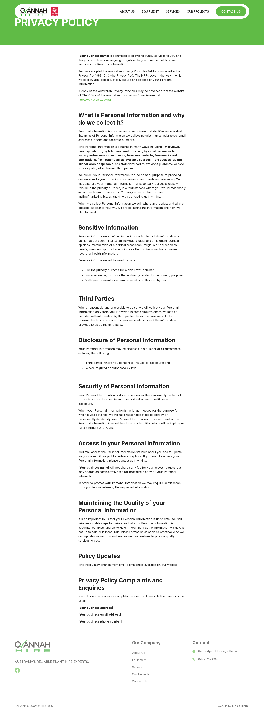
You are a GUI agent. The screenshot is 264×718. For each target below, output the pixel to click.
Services (173, 11)
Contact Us (231, 11)
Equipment (150, 11)
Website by (233, 705)
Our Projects (198, 11)
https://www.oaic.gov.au (94, 99)
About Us (127, 11)
